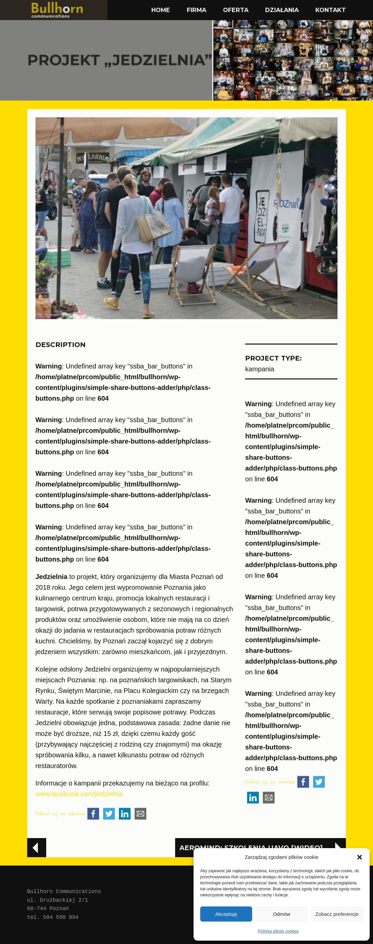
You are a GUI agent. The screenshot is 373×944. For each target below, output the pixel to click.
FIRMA (196, 9)
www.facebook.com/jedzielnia (79, 813)
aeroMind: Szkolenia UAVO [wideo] (251, 848)
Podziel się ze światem (60, 833)
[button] (359, 857)
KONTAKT (330, 9)
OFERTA (235, 9)
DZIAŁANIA (282, 9)
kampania (259, 388)
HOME (160, 9)
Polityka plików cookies (278, 931)
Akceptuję (226, 914)
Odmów (281, 914)
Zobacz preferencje (336, 914)
